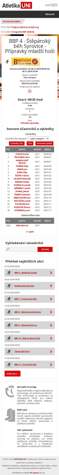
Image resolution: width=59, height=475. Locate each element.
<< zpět (30, 231)
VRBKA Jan (22, 169)
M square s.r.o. (37, 472)
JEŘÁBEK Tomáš (22, 188)
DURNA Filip (22, 166)
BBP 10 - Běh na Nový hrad (27, 338)
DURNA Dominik (22, 185)
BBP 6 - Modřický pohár (25, 272)
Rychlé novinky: (12, 21)
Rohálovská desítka (24, 285)
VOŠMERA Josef (22, 210)
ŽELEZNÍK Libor (22, 157)
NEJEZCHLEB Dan (22, 197)
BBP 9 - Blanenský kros (25, 325)
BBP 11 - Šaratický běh (25, 364)
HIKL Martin (22, 225)
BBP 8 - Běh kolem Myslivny (27, 312)
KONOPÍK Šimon (22, 207)
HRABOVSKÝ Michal (22, 161)
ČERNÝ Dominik (22, 194)
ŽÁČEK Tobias (22, 175)
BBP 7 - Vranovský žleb (25, 299)
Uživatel (49, 14)
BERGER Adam (22, 181)
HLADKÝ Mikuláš (22, 178)
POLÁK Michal (22, 204)
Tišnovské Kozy (22, 351)
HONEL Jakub (22, 191)
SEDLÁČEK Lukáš (22, 200)
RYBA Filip (22, 172)
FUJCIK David (22, 154)
